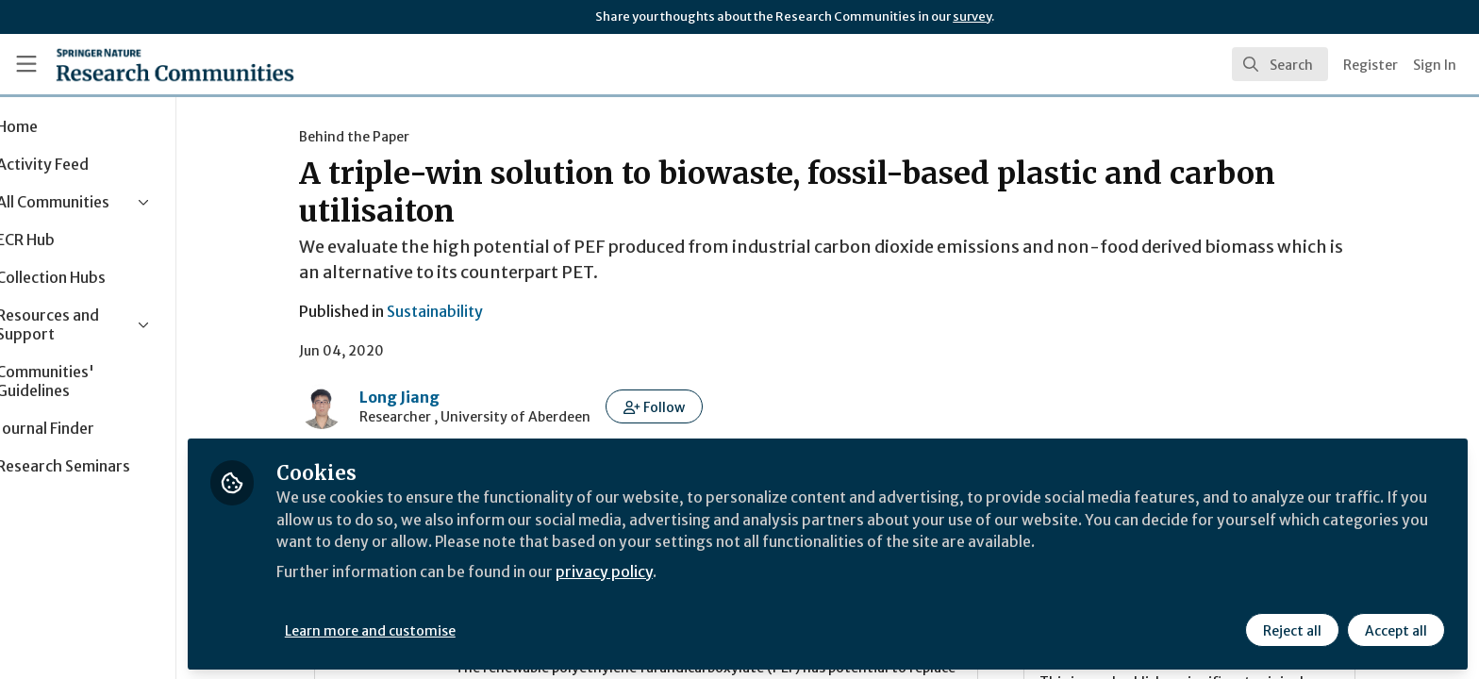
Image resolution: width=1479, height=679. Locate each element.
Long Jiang (432, 397)
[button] (687, 406)
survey (972, 16)
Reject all (1292, 629)
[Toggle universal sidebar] (26, 64)
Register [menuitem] (1370, 65)
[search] (1280, 64)
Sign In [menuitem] (1434, 65)
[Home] (175, 64)
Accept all (1396, 629)
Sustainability (468, 311)
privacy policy (672, 569)
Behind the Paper (387, 136)
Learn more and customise (435, 629)
